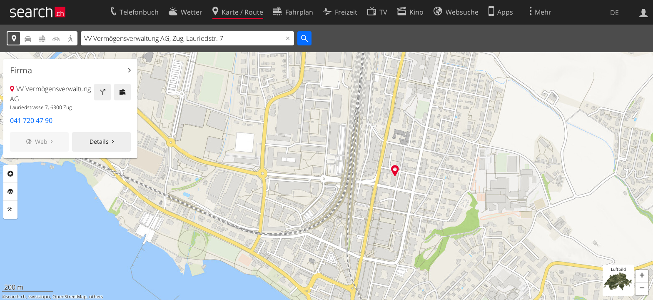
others (96, 297)
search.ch (16, 297)
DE (614, 12)
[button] (642, 276)
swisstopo (39, 297)
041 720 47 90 (31, 120)
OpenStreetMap (69, 297)
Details (99, 141)
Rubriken (10, 173)
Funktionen (10, 209)
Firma (21, 70)
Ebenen (10, 191)
